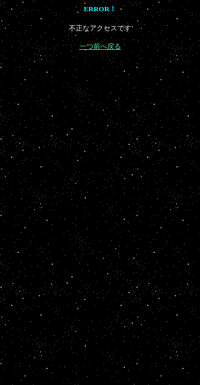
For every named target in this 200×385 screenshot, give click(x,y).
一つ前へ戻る (100, 46)
